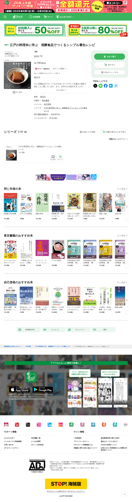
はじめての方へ (9, 438)
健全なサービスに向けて (109, 441)
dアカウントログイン (11, 448)
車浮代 (36, 56)
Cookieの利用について (109, 445)
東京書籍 (45, 100)
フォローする (41, 56)
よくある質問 (35, 441)
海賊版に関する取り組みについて (85, 448)
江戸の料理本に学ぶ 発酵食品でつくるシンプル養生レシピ (40, 148)
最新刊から (123, 139)
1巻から (112, 139)
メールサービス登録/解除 (13, 441)
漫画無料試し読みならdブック (12, 346)
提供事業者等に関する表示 (110, 438)
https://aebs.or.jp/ (57, 470)
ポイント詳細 (58, 69)
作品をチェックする (111, 72)
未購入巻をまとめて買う (116, 132)
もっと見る (121, 189)
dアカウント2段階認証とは (83, 445)
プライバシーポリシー (81, 441)
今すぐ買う (111, 57)
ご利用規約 (77, 438)
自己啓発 (47, 104)
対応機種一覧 (35, 438)
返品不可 (37, 77)
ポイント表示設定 (37, 445)
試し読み (19, 92)
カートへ (111, 65)
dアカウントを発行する (56, 491)
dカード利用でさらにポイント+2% (46, 73)
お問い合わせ (8, 445)
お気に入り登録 (88, 132)
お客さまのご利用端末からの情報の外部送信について (114, 449)
